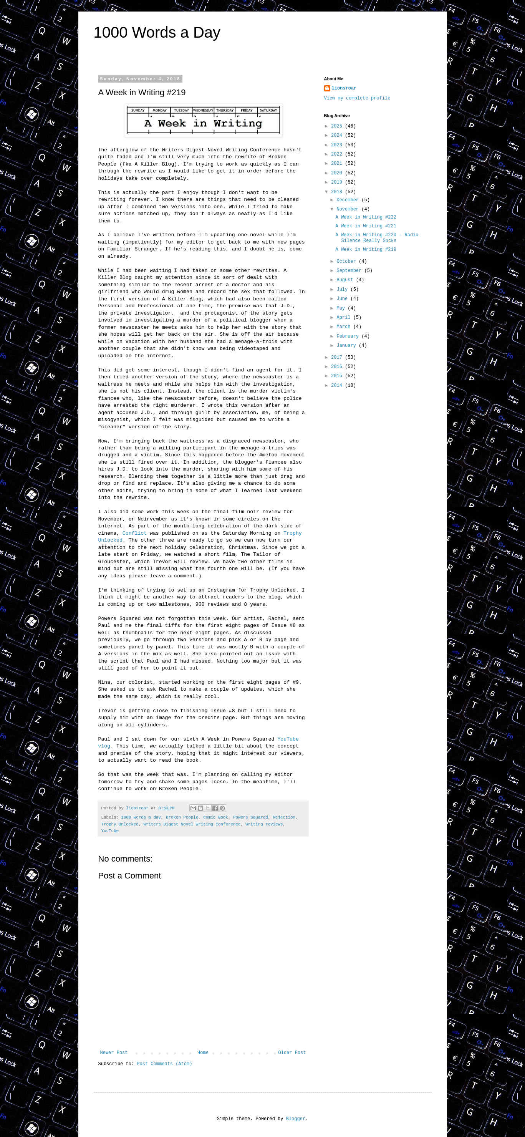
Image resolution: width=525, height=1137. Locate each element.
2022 (338, 154)
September (350, 270)
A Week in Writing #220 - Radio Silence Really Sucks (376, 237)
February (348, 336)
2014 (338, 385)
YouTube (110, 831)
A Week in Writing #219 (365, 249)
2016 (338, 367)
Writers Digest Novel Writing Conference (192, 824)
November (348, 209)
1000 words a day (141, 817)
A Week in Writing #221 (365, 226)
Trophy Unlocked (120, 824)
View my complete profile (357, 98)
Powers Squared (250, 817)
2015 (338, 376)
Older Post (292, 1053)
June (343, 299)
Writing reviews (264, 824)
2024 (338, 135)
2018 (338, 192)
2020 (338, 173)
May (342, 308)
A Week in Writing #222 (365, 217)
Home (203, 1053)
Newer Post (114, 1053)
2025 (338, 126)
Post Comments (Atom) (164, 1064)
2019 (338, 182)
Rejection (284, 817)
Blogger (295, 1119)
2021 (338, 163)
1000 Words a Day (157, 32)
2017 (338, 357)
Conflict (135, 533)
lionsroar (344, 88)
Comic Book (215, 817)
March (344, 327)
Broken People (182, 817)
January (347, 345)
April (344, 317)
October (347, 261)
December (348, 200)
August (346, 280)
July (343, 289)
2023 (338, 145)
